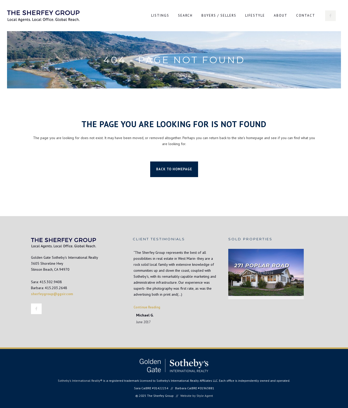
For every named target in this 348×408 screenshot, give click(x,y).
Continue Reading (147, 307)
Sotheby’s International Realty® (80, 381)
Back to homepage (174, 169)
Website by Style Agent (196, 396)
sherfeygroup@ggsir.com (52, 294)
